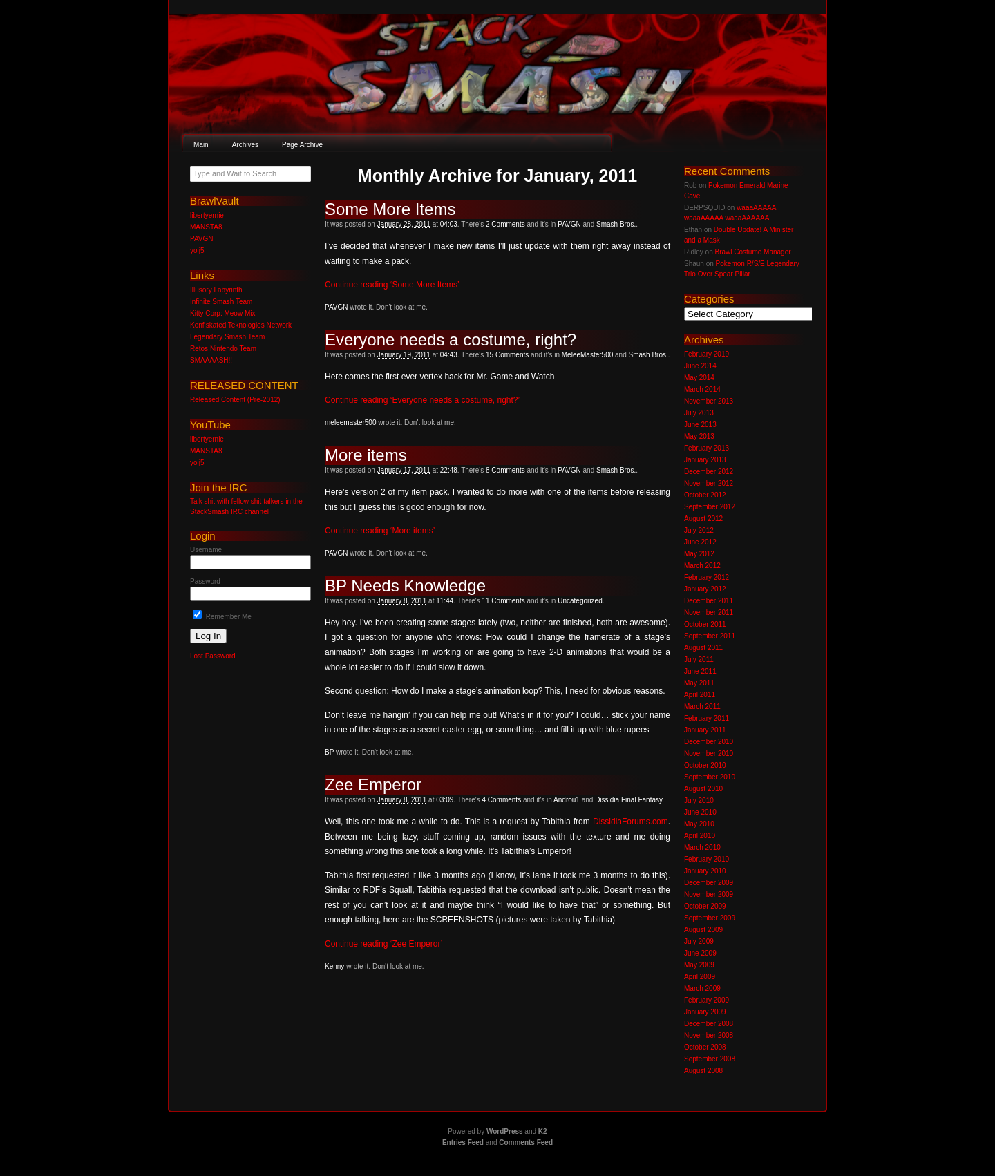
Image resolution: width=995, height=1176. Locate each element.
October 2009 (705, 906)
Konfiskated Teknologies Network (241, 325)
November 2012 (708, 483)
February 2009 (706, 1000)
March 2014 (702, 389)
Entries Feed (463, 1142)
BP (329, 752)
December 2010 (708, 742)
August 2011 (703, 648)
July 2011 (699, 659)
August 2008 (703, 1070)
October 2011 (705, 624)
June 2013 (700, 424)
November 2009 (708, 894)
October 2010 (705, 765)
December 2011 (708, 601)
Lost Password (213, 656)
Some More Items (390, 209)
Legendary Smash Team (227, 337)
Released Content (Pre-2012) (235, 400)
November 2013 (708, 401)
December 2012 (708, 471)
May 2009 (699, 965)
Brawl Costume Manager (752, 252)
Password (205, 581)
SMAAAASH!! (211, 360)
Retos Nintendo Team (223, 348)
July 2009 (699, 941)
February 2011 (706, 718)
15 (507, 355)
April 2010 (699, 836)
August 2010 (703, 789)
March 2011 (702, 706)
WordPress (504, 1131)
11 (503, 601)
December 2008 (708, 1023)
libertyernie (207, 215)
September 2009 (709, 918)
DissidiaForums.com (630, 821)
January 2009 (705, 1012)
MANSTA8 (206, 227)
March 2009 (702, 988)
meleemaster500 (350, 422)
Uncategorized (580, 601)
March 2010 (702, 847)
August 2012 (703, 518)
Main (201, 145)
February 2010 (706, 859)
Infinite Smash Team (221, 301)
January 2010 (705, 871)
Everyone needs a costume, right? (450, 339)
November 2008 (708, 1035)
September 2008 (709, 1059)
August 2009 (703, 929)
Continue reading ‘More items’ (380, 530)
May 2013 (699, 436)
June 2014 (700, 366)
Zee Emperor (373, 784)
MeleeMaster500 (587, 355)
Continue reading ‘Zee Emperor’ (384, 944)
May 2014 (699, 377)
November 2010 (708, 753)
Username (206, 549)
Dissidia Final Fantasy (628, 800)
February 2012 (706, 577)
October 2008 (705, 1047)
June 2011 (700, 671)
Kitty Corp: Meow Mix (222, 313)
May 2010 (699, 824)
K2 (542, 1131)
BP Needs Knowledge (405, 585)
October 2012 (705, 495)
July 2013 (699, 413)
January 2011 (705, 730)
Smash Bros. (616, 224)
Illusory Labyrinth (216, 290)
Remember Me (222, 616)
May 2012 (699, 554)
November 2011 (708, 612)
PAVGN (569, 224)
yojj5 (197, 250)
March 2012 (702, 565)
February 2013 (706, 448)
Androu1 (566, 800)
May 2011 (699, 683)
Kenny (334, 966)
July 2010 (699, 800)
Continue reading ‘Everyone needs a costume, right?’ (422, 400)
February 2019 (706, 354)
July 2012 (699, 530)
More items (366, 455)
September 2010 (709, 777)
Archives (245, 145)
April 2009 (699, 976)
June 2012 (700, 542)
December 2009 (708, 882)
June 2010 (700, 812)
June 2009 (700, 953)
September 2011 (709, 636)
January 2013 (705, 460)
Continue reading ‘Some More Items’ (392, 285)
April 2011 (699, 695)
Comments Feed (526, 1142)
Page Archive (302, 145)
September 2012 (709, 507)
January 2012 (705, 589)
